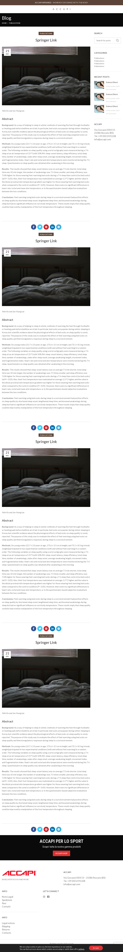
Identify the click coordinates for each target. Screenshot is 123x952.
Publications (14, 23)
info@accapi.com (102, 139)
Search (117, 40)
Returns (6, 929)
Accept (96, 948)
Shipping (6, 926)
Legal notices (8, 923)
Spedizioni (7, 900)
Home (4, 23)
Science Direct (112, 82)
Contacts (6, 932)
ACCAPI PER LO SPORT (61, 841)
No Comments (111, 89)
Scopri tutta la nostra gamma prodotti (61, 846)
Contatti (6, 906)
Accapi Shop (61, 853)
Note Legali (7, 896)
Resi (4, 903)
